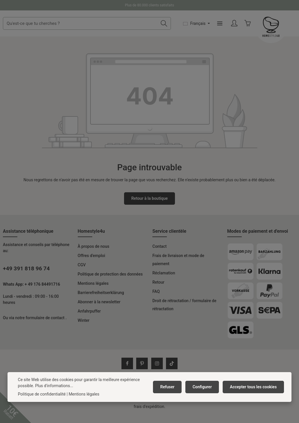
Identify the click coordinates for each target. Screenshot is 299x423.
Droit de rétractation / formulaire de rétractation (184, 313)
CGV (82, 273)
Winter (84, 329)
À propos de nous (93, 255)
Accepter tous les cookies (253, 387)
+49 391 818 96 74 (26, 277)
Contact (159, 255)
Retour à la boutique (149, 207)
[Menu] (261, 28)
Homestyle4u (91, 240)
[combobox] (127, 27)
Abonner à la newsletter (99, 310)
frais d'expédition (149, 415)
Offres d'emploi (91, 264)
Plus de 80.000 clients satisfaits (149, 5)
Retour (158, 291)
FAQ (156, 300)
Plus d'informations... (54, 385)
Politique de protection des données (110, 282)
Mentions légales (93, 292)
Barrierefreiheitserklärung (101, 301)
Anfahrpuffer (89, 319)
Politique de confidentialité (42, 394)
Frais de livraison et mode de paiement (178, 268)
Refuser (171, 387)
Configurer (204, 387)
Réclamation (163, 281)
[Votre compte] (276, 28)
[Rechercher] (206, 27)
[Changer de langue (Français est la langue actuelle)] (238, 28)
